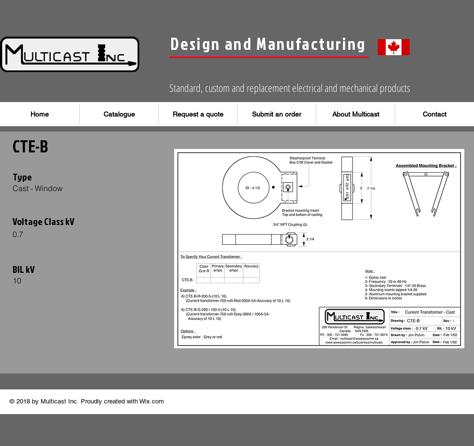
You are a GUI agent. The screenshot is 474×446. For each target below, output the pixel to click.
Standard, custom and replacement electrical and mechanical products (289, 87)
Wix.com (151, 401)
